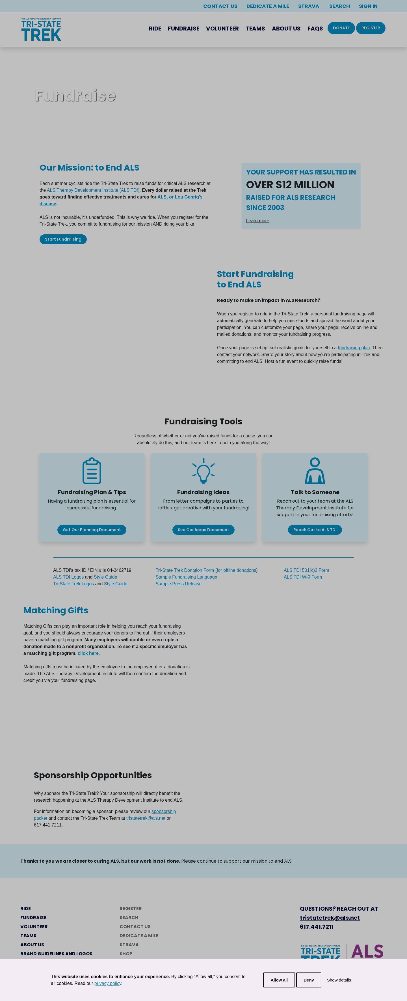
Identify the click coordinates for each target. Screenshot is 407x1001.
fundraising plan (354, 347)
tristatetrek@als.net (145, 818)
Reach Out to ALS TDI (315, 530)
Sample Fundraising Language (186, 577)
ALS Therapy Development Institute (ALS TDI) (93, 190)
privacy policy (107, 983)
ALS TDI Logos (68, 577)
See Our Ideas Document (203, 530)
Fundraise (183, 28)
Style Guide (105, 577)
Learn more (257, 220)
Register (370, 28)
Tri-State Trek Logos (73, 583)
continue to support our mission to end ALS (244, 861)
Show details (339, 980)
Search (339, 6)
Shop (126, 953)
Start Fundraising (63, 239)
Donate (341, 28)
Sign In (368, 6)
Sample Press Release (179, 583)
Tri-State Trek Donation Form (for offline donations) (207, 570)
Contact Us (220, 6)
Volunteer (222, 28)
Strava (308, 6)
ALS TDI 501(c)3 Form (306, 570)
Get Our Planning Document (92, 530)
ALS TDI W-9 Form (303, 577)
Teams (255, 28)
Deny (309, 980)
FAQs (315, 28)
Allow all (279, 980)
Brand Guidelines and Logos (56, 953)
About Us (286, 28)
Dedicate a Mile (267, 6)
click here (88, 653)
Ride (155, 28)
